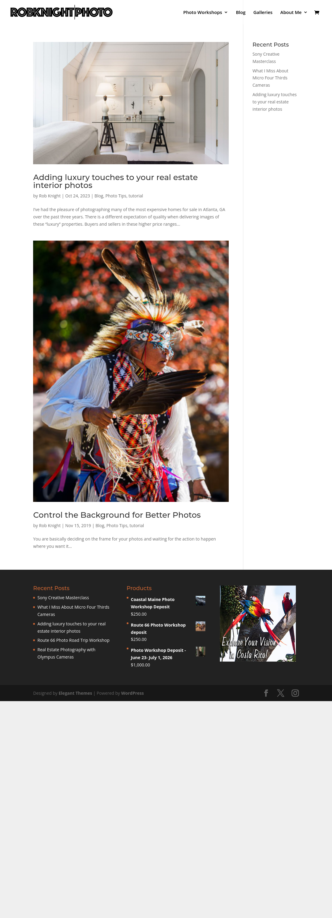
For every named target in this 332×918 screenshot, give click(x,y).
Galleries (262, 12)
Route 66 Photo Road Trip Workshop (73, 640)
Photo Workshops (202, 12)
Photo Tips (115, 196)
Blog (241, 12)
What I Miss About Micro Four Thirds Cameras (270, 78)
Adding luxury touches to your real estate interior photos (115, 181)
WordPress (132, 693)
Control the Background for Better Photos (116, 515)
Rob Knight (50, 196)
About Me (291, 12)
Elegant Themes (75, 693)
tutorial (135, 196)
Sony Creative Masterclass (63, 597)
